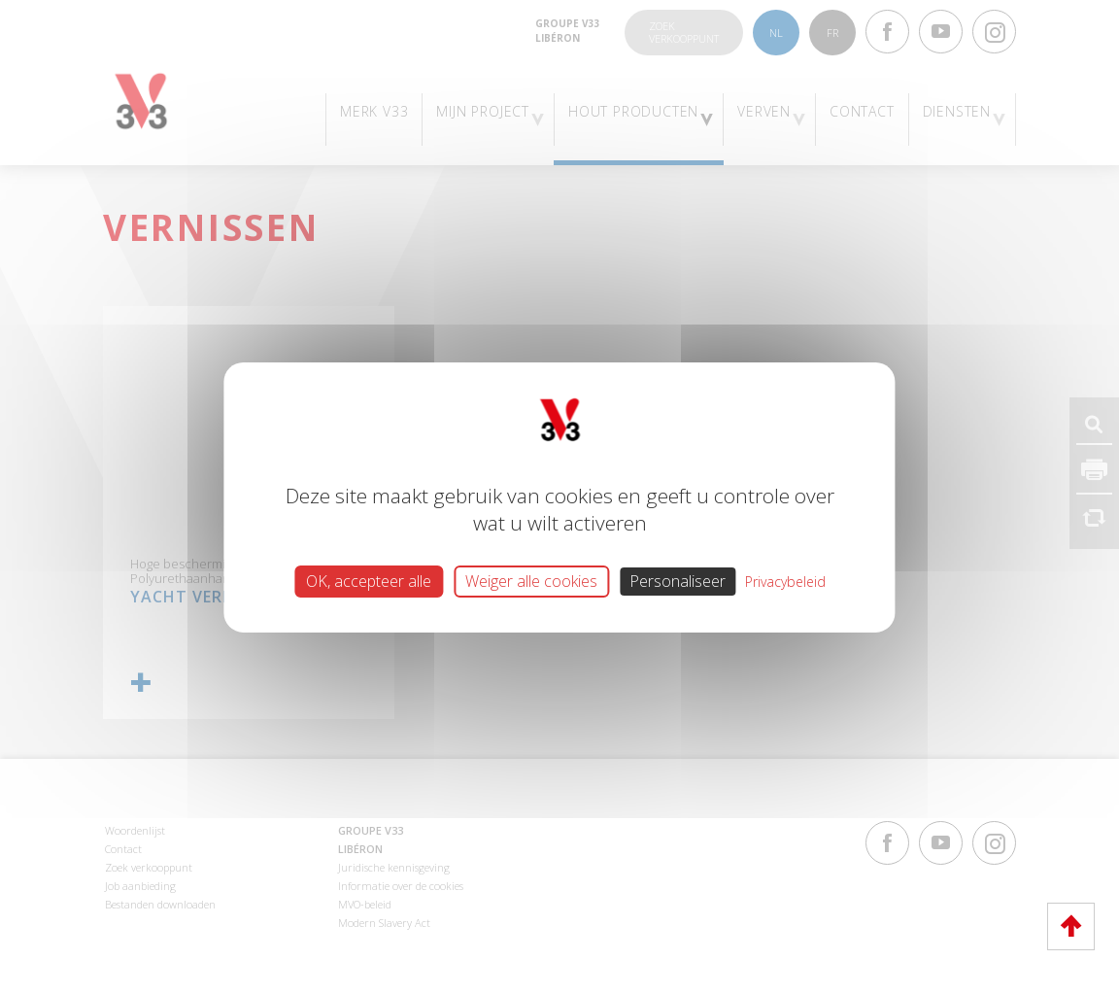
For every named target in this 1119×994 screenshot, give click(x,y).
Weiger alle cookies (531, 580)
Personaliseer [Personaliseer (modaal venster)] (677, 580)
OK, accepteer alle (368, 580)
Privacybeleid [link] (785, 580)
